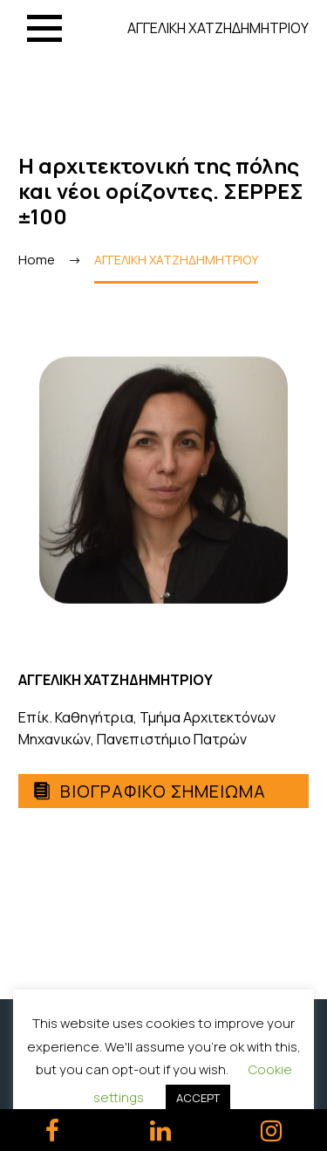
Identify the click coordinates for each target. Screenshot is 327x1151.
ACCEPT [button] (198, 1098)
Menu (44, 28)
